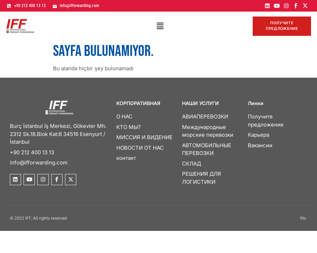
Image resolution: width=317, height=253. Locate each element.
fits (303, 219)
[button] (160, 26)
